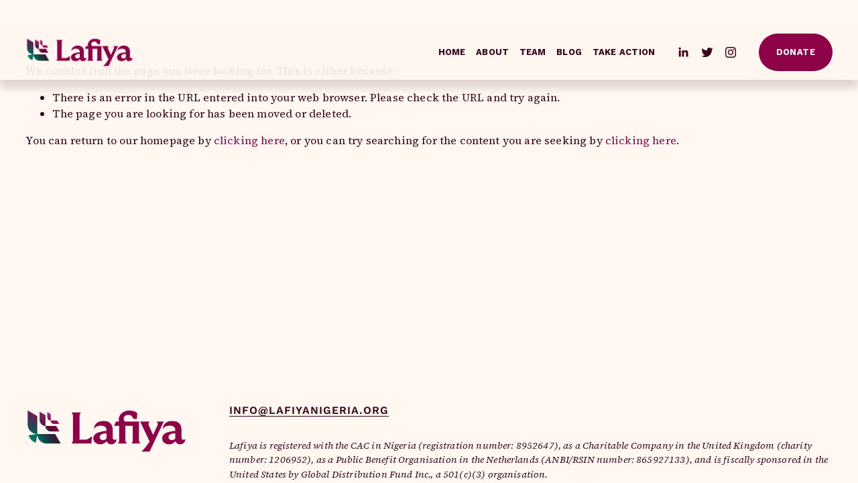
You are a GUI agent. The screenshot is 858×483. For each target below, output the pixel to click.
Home (452, 52)
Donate (795, 52)
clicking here (249, 140)
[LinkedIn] (683, 52)
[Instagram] (730, 52)
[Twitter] (707, 52)
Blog (569, 52)
